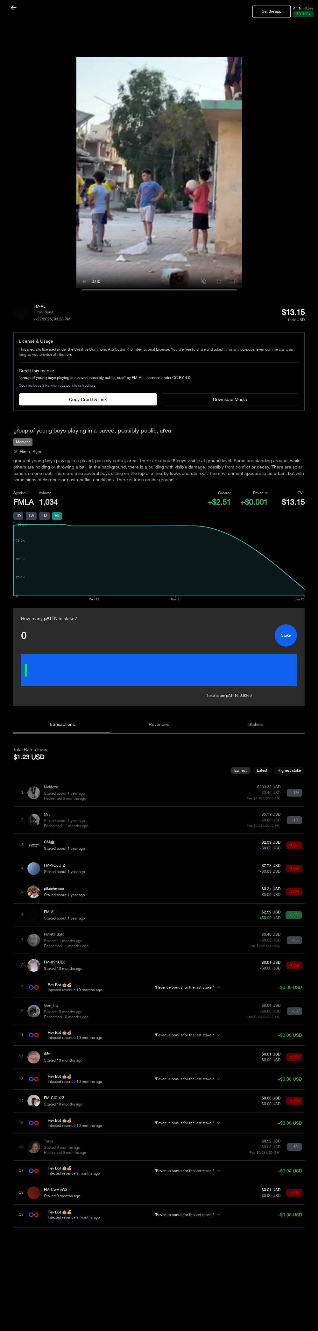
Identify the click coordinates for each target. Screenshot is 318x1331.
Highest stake (289, 770)
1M (44, 516)
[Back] (13, 8)
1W (31, 516)
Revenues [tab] (159, 724)
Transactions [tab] (62, 724)
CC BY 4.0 (181, 378)
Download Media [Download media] (230, 399)
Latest (262, 770)
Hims (38, 312)
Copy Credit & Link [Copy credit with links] (88, 399)
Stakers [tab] (256, 724)
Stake (286, 635)
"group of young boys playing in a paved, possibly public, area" (72, 378)
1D (18, 516)
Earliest (240, 770)
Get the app (271, 11)
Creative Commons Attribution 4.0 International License (121, 349)
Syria (49, 312)
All (57, 516)
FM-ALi (40, 306)
